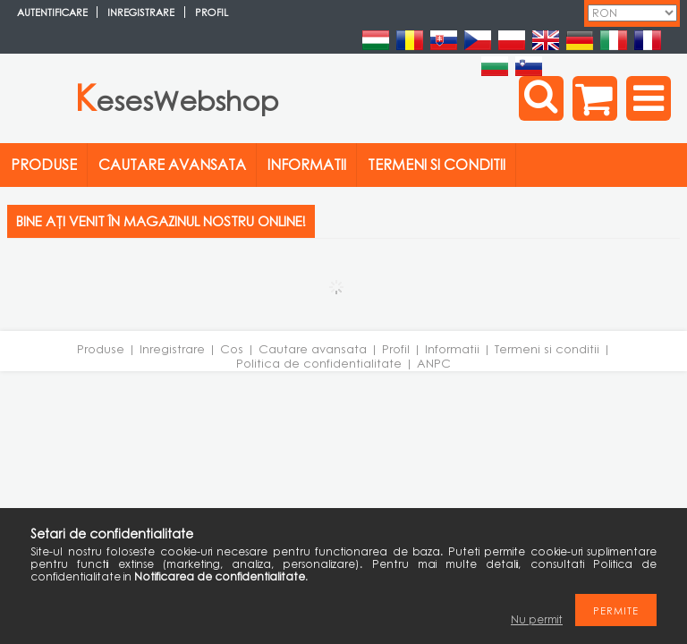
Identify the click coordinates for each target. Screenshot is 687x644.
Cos (231, 349)
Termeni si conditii (547, 349)
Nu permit (537, 619)
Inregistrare (172, 349)
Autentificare (52, 12)
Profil (396, 349)
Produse (100, 349)
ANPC (434, 363)
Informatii (452, 349)
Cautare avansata (313, 349)
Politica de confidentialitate (319, 363)
